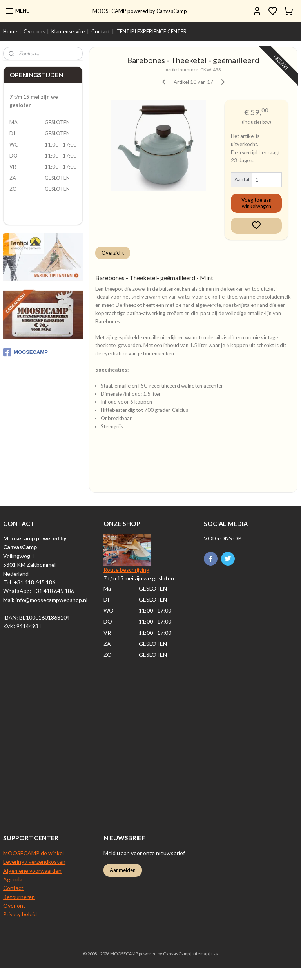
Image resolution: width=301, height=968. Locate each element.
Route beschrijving (126, 569)
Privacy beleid (20, 914)
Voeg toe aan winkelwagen (256, 203)
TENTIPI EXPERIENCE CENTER (151, 31)
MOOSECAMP (25, 352)
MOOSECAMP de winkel (33, 853)
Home (10, 31)
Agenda (12, 879)
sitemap (200, 953)
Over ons (34, 31)
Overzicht (113, 253)
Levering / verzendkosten (34, 861)
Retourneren (19, 897)
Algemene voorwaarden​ (32, 870)
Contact (100, 31)
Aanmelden (123, 870)
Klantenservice (68, 31)
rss (214, 953)
